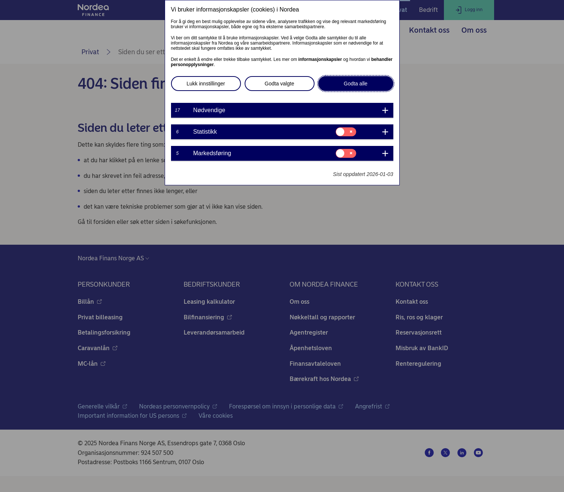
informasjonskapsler (320, 59)
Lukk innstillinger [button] (206, 84)
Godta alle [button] (356, 84)
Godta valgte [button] (279, 84)
